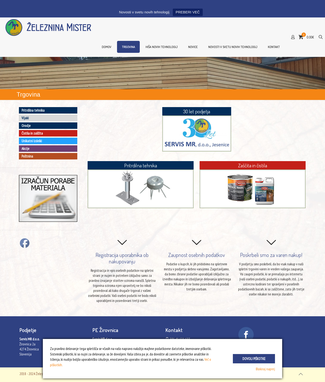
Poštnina (27, 156)
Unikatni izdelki (32, 141)
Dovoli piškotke (253, 358)
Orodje (26, 125)
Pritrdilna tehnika (33, 110)
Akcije (25, 148)
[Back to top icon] (301, 374)
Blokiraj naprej (265, 369)
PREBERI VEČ (188, 12)
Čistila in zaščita (32, 133)
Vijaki (25, 118)
